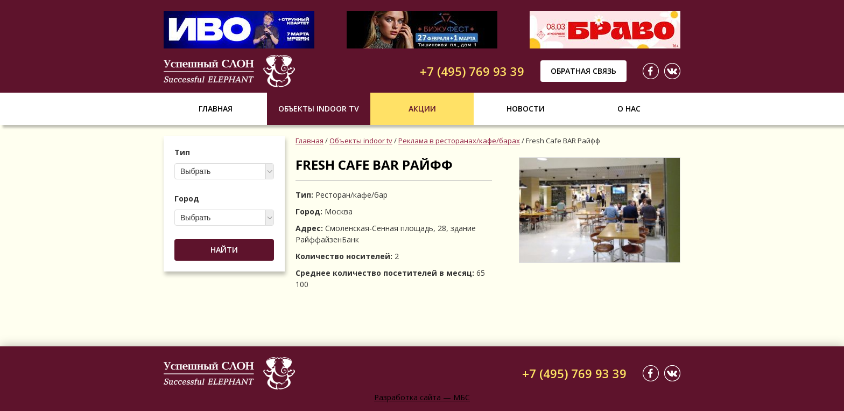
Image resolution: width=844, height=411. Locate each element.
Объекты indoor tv (318, 108)
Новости (526, 108)
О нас (629, 108)
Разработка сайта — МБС (422, 397)
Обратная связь (583, 71)
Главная (216, 108)
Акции (422, 108)
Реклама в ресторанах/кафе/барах (459, 140)
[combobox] (224, 171)
